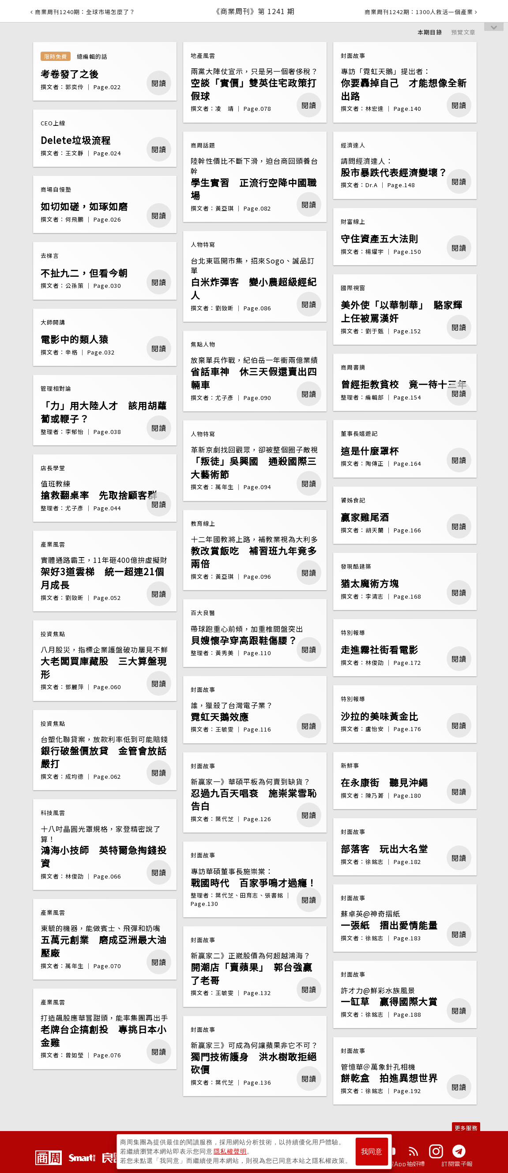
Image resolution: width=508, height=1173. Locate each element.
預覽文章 (463, 32)
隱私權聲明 (230, 1151)
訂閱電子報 (457, 1163)
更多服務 (466, 1128)
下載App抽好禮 (403, 1163)
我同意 (371, 1151)
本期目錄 (430, 32)
